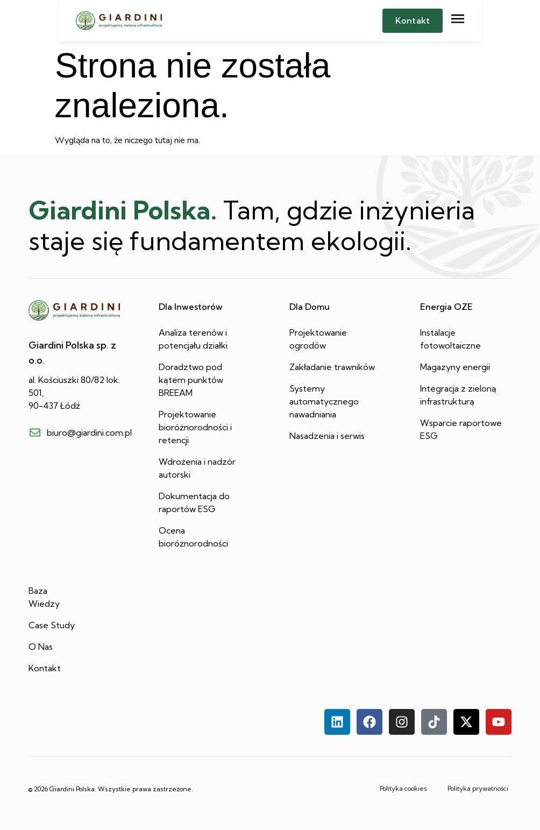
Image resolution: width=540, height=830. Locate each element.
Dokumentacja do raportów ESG (194, 502)
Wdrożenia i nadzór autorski (197, 468)
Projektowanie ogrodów (318, 339)
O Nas (41, 646)
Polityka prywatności (472, 785)
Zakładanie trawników (332, 366)
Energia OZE (446, 306)
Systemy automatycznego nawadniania (324, 401)
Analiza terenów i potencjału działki (193, 339)
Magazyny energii (455, 366)
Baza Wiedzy (44, 597)
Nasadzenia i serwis (327, 435)
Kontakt (45, 668)
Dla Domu (309, 306)
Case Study (52, 625)
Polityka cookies (392, 785)
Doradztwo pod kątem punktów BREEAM (191, 379)
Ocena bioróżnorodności (193, 537)
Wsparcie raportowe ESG (461, 429)
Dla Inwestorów (191, 306)
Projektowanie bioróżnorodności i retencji (195, 427)
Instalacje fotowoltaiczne (450, 339)
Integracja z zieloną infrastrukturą (458, 395)
